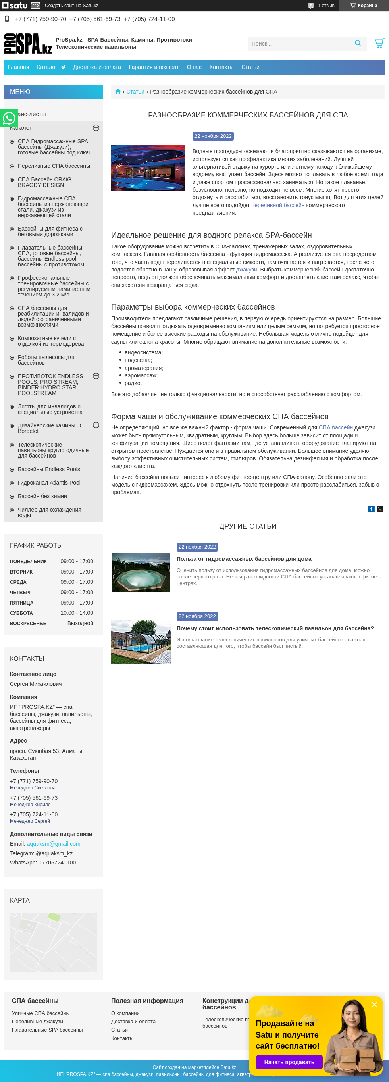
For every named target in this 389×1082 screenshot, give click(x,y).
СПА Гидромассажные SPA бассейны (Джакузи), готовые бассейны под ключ (54, 147)
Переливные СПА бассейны (54, 166)
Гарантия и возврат (154, 67)
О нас (194, 67)
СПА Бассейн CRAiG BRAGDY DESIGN (44, 182)
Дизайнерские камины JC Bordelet (51, 428)
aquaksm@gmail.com (54, 844)
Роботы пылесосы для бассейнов (47, 360)
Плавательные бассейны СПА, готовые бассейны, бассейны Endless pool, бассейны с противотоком (51, 256)
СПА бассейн (336, 427)
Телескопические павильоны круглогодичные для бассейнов (53, 450)
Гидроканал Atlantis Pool (49, 482)
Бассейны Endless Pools (49, 469)
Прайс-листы (28, 113)
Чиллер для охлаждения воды (49, 512)
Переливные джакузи (37, 1021)
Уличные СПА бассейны (41, 1013)
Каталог (47, 67)
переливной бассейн (278, 205)
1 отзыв (326, 5)
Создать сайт (59, 5)
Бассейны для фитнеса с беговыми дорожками (50, 231)
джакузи (246, 269)
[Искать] (358, 44)
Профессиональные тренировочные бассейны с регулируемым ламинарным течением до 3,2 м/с (54, 286)
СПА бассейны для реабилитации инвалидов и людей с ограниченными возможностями (53, 316)
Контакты (221, 67)
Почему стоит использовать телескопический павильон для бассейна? (275, 628)
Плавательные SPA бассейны (47, 1030)
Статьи (251, 67)
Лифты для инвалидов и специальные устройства (50, 409)
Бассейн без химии (42, 496)
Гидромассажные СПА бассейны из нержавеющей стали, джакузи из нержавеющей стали (53, 206)
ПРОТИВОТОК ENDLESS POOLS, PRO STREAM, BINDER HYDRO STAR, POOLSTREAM (50, 384)
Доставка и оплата (97, 67)
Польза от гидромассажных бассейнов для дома (244, 559)
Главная (18, 67)
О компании (125, 1013)
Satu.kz (228, 1067)
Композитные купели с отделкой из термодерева (51, 341)
